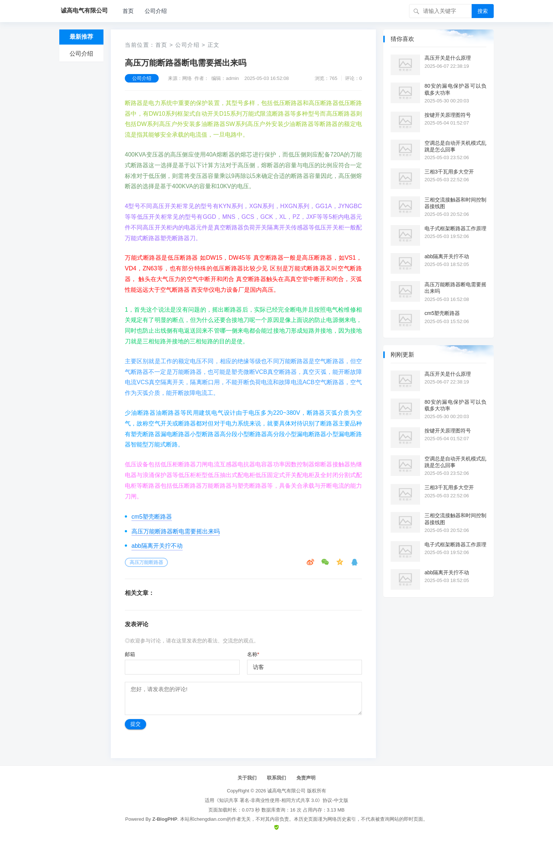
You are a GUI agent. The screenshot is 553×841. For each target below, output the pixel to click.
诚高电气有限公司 (286, 790)
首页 (128, 11)
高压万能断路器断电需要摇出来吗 (175, 531)
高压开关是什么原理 (448, 58)
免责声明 (306, 778)
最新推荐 (81, 37)
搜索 (483, 11)
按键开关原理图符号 (448, 115)
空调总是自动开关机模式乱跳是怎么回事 (455, 146)
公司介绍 (156, 11)
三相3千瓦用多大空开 (449, 172)
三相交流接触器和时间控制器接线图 (455, 203)
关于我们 (247, 778)
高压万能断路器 (146, 562)
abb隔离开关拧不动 (157, 546)
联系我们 (276, 778)
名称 (253, 654)
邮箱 (130, 654)
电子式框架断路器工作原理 (455, 228)
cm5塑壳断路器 (151, 517)
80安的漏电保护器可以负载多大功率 (455, 89)
